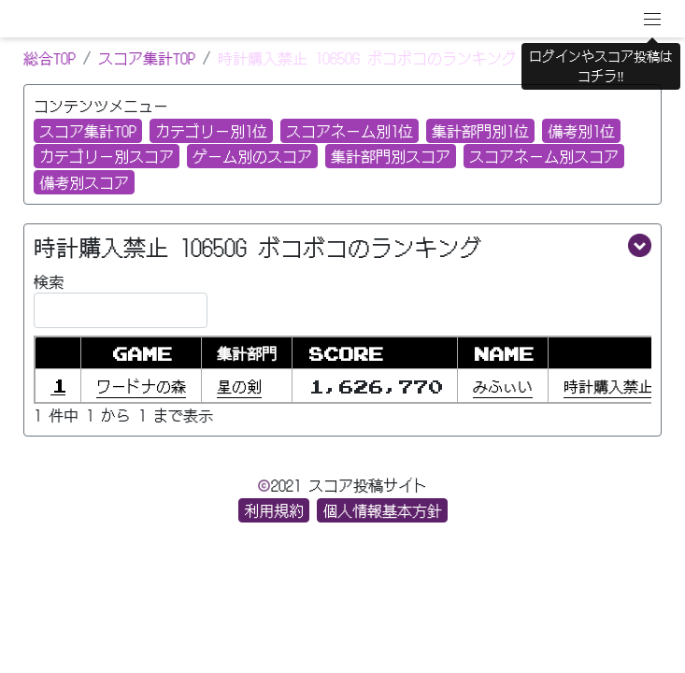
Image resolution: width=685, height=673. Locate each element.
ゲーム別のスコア (252, 156)
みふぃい (503, 386)
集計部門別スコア (390, 156)
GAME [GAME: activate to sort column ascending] (141, 353)
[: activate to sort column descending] (58, 352)
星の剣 (239, 386)
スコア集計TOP (146, 58)
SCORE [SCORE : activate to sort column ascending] (344, 353)
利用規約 (274, 510)
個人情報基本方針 (382, 510)
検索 (120, 299)
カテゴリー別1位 (211, 131)
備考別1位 (581, 131)
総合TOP (49, 58)
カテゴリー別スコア (106, 156)
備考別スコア (84, 182)
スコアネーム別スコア (544, 156)
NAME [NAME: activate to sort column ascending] (503, 353)
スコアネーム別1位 (349, 131)
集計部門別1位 (480, 131)
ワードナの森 (141, 386)
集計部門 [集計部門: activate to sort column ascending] (247, 353)
